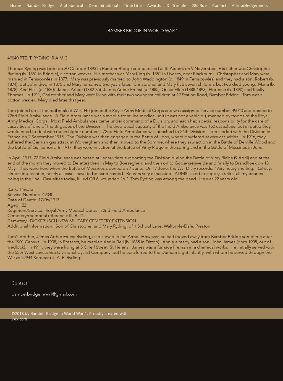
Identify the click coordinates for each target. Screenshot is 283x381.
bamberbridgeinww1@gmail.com (44, 294)
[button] (103, 5)
